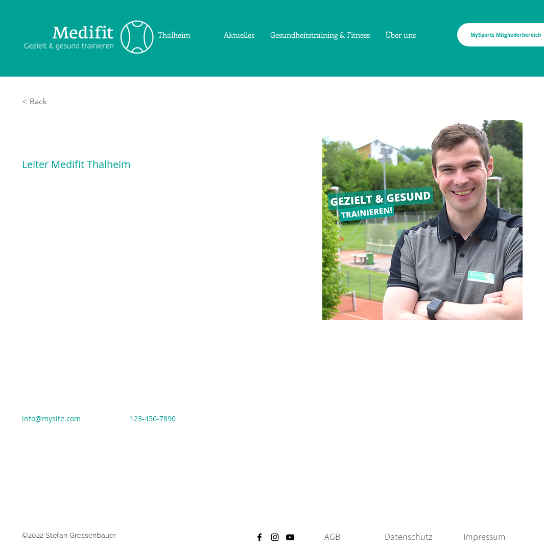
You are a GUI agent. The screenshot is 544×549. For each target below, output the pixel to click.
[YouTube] (290, 537)
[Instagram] (275, 537)
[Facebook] (259, 537)
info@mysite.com (51, 418)
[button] (42, 101)
